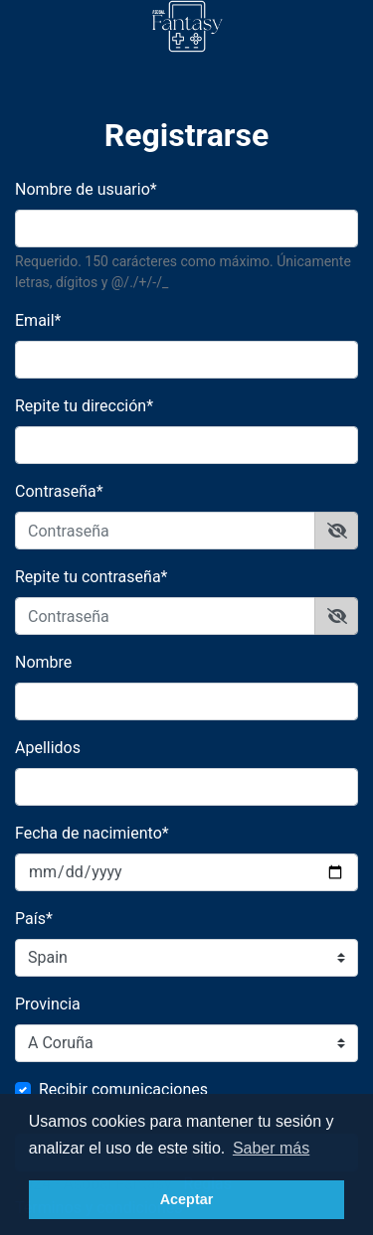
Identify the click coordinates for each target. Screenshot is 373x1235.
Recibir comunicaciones (123, 1089)
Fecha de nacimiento (92, 833)
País (34, 918)
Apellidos (48, 747)
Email (38, 320)
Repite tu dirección (84, 405)
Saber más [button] (271, 1148)
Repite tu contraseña (91, 576)
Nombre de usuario (86, 189)
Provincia (48, 1004)
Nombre (43, 662)
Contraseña (59, 491)
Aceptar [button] (187, 1199)
